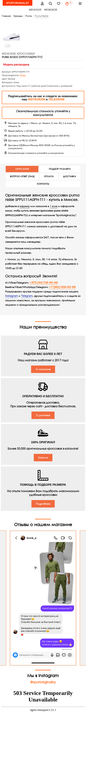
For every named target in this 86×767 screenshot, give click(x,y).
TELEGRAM (56, 99)
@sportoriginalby (43, 682)
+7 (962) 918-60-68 (62, 287)
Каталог (43, 457)
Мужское (50, 10)
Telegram (27, 296)
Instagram (11, 296)
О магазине (43, 369)
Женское (35, 10)
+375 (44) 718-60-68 (43, 282)
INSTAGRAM (36, 99)
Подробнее (43, 503)
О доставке (43, 415)
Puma (23, 75)
